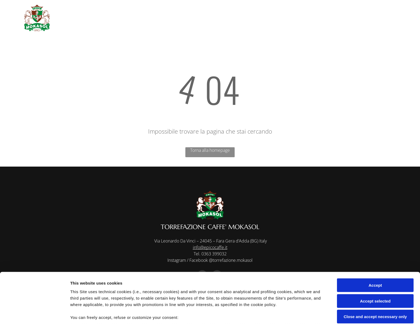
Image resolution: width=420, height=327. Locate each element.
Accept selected (375, 264)
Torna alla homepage (210, 150)
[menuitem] (213, 11)
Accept (375, 248)
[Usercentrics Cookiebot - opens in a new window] (34, 317)
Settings (272, 316)
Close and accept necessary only (375, 280)
